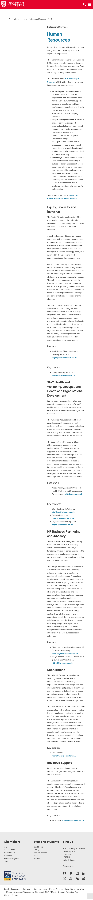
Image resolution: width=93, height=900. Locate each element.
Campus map (68, 866)
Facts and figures (11, 858)
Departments (9, 852)
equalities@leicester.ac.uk (63, 375)
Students (37, 858)
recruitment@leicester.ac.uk (64, 756)
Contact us (8, 855)
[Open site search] (84, 4)
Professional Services (37, 19)
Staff (36, 855)
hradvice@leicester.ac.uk (73, 820)
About (16, 19)
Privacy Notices (56, 889)
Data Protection (40, 889)
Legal (6, 889)
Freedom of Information (21, 889)
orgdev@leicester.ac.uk (62, 524)
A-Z (5, 847)
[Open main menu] (89, 4)
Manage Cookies (11, 895)
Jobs (6, 861)
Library (36, 849)
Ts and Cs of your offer (74, 889)
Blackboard (38, 847)
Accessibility (9, 849)
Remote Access (40, 852)
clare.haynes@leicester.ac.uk (65, 653)
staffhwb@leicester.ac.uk (63, 512)
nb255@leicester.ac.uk (62, 663)
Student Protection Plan (68, 892)
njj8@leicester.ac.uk (73, 494)
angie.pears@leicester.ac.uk (64, 357)
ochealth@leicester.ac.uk (63, 518)
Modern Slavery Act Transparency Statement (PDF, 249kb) (31, 892)
